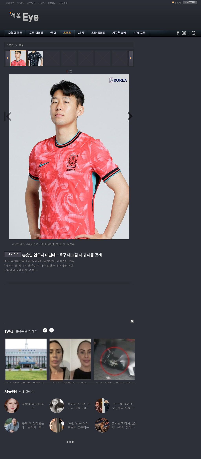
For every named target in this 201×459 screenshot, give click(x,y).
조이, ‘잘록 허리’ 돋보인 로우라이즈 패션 (78, 427)
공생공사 (52, 3)
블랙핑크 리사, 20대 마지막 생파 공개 (124, 427)
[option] (33, 358)
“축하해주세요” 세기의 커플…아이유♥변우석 (78, 408)
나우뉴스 (31, 3)
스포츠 (10, 45)
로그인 (178, 3)
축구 (21, 45)
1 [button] (67, 442)
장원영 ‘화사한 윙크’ (33, 406)
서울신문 (10, 3)
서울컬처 (63, 3)
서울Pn (20, 3)
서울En (41, 3)
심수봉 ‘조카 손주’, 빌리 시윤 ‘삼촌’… (123, 408)
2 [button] (70, 442)
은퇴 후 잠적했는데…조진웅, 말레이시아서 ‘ (33, 427)
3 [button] (73, 442)
